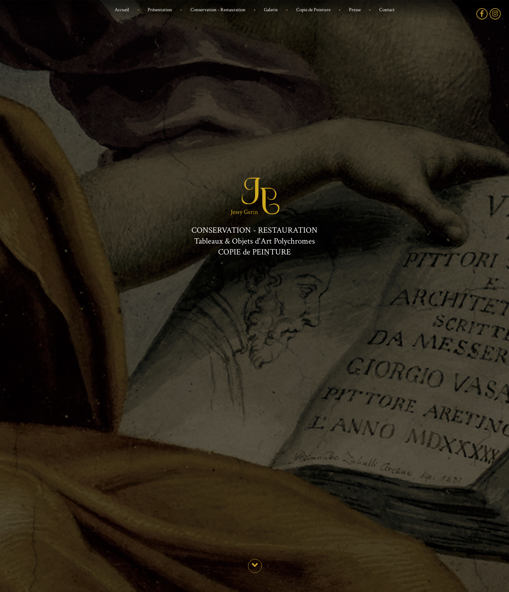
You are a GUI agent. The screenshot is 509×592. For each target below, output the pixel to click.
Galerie (271, 10)
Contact (387, 10)
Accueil (122, 10)
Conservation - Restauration (217, 10)
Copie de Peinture (313, 10)
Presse (355, 10)
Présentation (160, 10)
